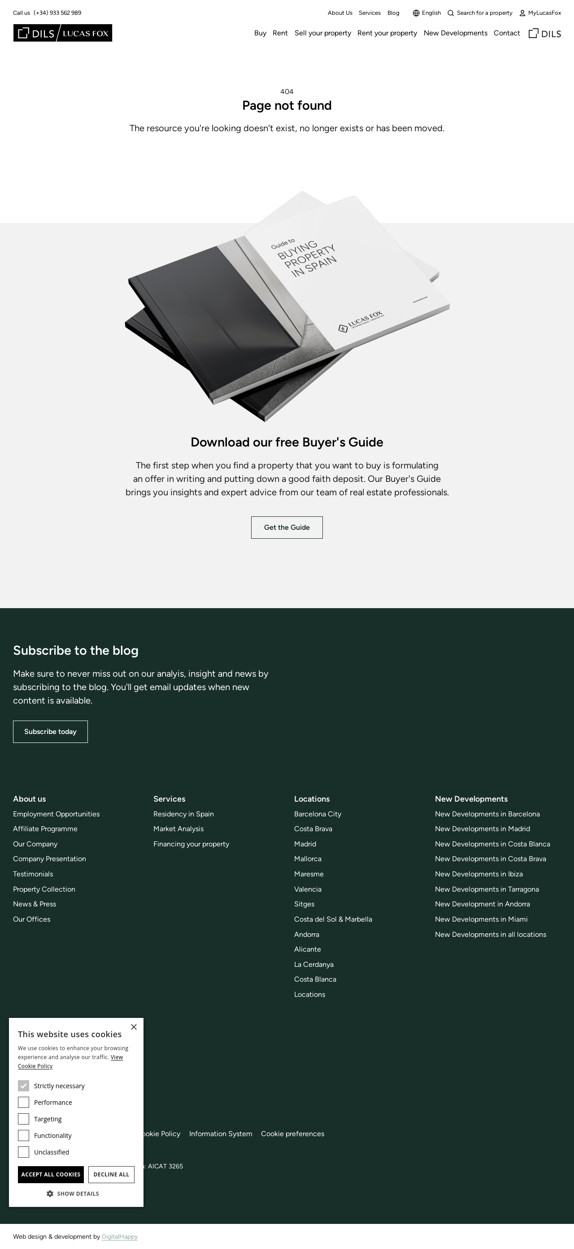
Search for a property (479, 13)
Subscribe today (50, 731)
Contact (507, 33)
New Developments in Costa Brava (490, 858)
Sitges (304, 904)
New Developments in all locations (490, 934)
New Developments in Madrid (482, 828)
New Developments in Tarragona (487, 889)
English (427, 13)
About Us (340, 12)
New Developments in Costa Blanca (492, 844)
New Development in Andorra (482, 904)
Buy (260, 33)
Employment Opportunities (56, 814)
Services (370, 12)
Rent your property (387, 33)
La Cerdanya (314, 964)
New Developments (455, 33)
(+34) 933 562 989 (57, 12)
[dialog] (76, 1112)
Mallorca (308, 858)
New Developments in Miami (481, 919)
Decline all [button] (112, 1174)
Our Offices (31, 919)
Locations (309, 994)
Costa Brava (313, 828)
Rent (280, 33)
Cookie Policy (158, 1133)
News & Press (34, 904)
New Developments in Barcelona (487, 814)
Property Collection (44, 889)
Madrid (305, 844)
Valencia (308, 889)
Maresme (309, 874)
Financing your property (191, 844)
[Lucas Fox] (63, 33)
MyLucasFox (540, 13)
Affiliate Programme (45, 828)
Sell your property (323, 33)
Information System (220, 1133)
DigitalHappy (120, 1236)
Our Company (35, 844)
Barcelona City (317, 814)
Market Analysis (178, 828)
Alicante (307, 949)
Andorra (306, 934)
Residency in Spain (183, 814)
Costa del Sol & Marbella (333, 919)
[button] (76, 1193)
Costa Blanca (315, 979)
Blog (393, 12)
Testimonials (33, 874)
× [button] (133, 1027)
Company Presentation (49, 858)
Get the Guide (287, 527)
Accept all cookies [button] (50, 1174)
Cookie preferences (292, 1133)
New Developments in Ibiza (479, 874)
